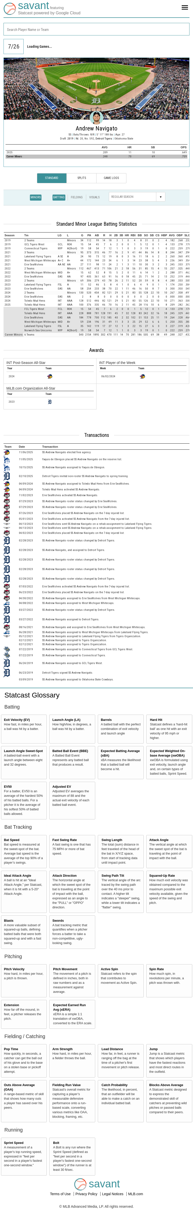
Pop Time (11, 1049)
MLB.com (135, 1194)
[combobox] (96, 29)
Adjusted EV (61, 786)
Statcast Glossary (32, 695)
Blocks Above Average (166, 1085)
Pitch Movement (65, 969)
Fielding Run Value (66, 1085)
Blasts (9, 920)
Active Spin (109, 969)
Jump (153, 1049)
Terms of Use (61, 1194)
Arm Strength (62, 1049)
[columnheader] (14, 235)
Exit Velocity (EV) (17, 720)
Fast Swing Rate (64, 840)
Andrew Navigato (96, 128)
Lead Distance (112, 1049)
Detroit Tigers (104, 138)
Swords (58, 920)
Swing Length (112, 840)
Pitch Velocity (14, 969)
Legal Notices (113, 1194)
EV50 (8, 786)
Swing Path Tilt (113, 875)
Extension (11, 1005)
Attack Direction (64, 875)
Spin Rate (156, 969)
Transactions (96, 435)
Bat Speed (12, 840)
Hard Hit (156, 720)
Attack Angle (159, 840)
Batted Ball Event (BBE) (70, 751)
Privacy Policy (86, 1194)
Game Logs (111, 178)
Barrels (106, 720)
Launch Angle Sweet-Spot (23, 751)
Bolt (56, 1143)
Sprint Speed (14, 1143)
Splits (81, 178)
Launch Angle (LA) (66, 720)
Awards (96, 350)
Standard (51, 178)
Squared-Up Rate (162, 875)
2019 (70, 138)
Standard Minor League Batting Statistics (96, 224)
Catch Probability (115, 1085)
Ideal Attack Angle (17, 875)
